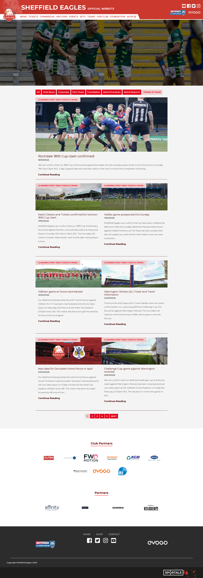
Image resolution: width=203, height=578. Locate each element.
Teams (91, 16)
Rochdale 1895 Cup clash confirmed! (66, 156)
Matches (62, 16)
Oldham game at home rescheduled (60, 291)
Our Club (102, 16)
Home (86, 534)
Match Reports (132, 92)
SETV (83, 16)
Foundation (117, 16)
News (23, 16)
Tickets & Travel (152, 92)
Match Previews (112, 92)
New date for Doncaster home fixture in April (65, 368)
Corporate (63, 92)
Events (73, 16)
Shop (131, 16)
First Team (78, 92)
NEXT (114, 416)
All (38, 92)
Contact (114, 534)
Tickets (33, 16)
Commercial (47, 16)
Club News (49, 92)
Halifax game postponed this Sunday (126, 214)
